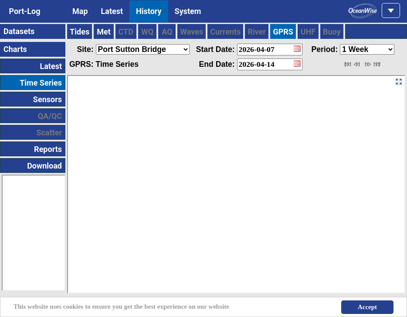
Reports (48, 149)
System (188, 11)
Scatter (49, 132)
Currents (225, 31)
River (257, 31)
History (149, 11)
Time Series (41, 82)
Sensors (47, 99)
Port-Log (24, 11)
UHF (308, 31)
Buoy (332, 31)
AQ (167, 31)
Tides (79, 31)
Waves (191, 31)
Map (80, 11)
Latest (112, 11)
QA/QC (50, 116)
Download (44, 165)
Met (104, 31)
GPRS (283, 31)
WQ (147, 31)
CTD (126, 31)
